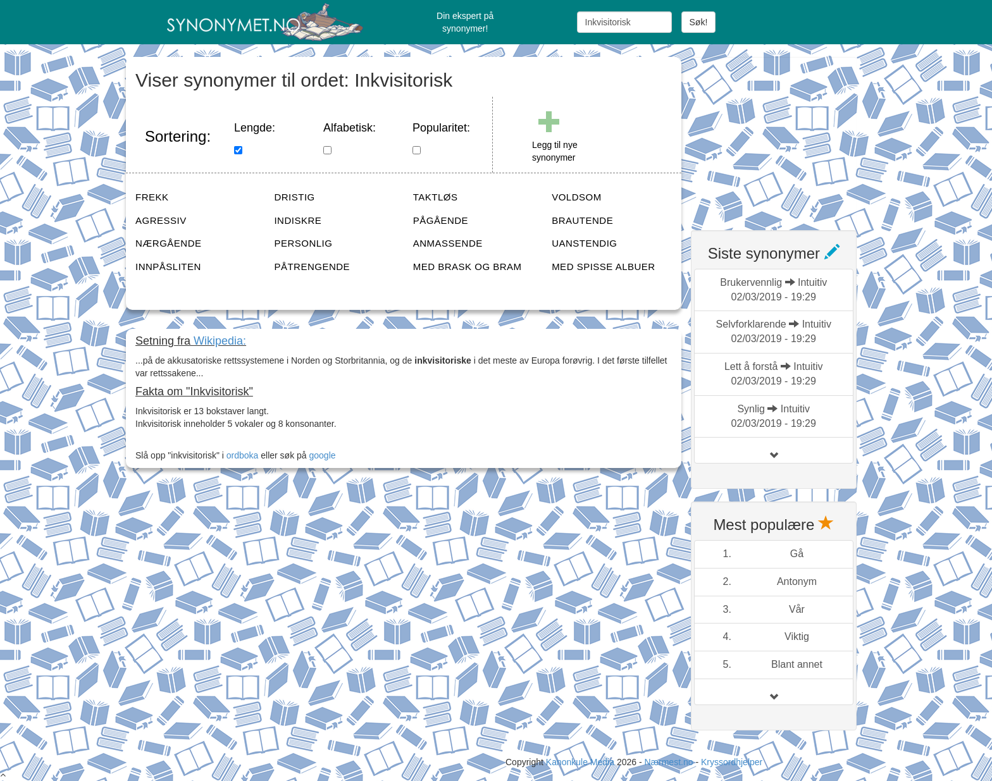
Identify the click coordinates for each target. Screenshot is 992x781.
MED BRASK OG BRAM (467, 266)
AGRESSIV (161, 220)
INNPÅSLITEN (168, 266)
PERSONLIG (303, 243)
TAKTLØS (435, 197)
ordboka (241, 455)
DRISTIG (294, 197)
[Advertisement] (786, 136)
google (322, 455)
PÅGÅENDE (440, 220)
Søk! (699, 22)
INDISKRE (297, 220)
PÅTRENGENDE (312, 266)
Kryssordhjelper (731, 762)
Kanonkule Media (581, 762)
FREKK (152, 197)
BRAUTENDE (582, 220)
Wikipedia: (220, 341)
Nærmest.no (668, 762)
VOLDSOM (577, 197)
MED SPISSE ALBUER (603, 266)
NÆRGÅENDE (168, 243)
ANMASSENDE (448, 243)
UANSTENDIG (584, 243)
